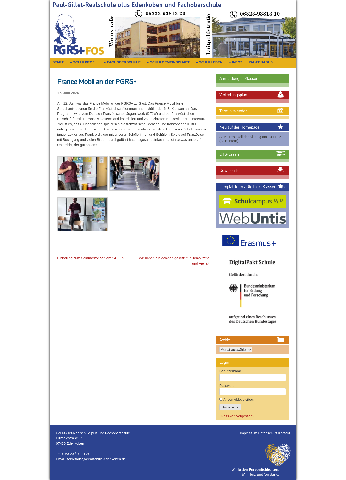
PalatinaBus (260, 62)
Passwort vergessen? (237, 416)
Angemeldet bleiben (238, 399)
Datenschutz (268, 433)
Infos (237, 62)
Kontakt (284, 433)
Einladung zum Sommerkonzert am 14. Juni (90, 258)
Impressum (249, 433)
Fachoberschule (124, 62)
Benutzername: (231, 371)
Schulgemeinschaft (170, 62)
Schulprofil (85, 62)
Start (58, 62)
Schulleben (210, 62)
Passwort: (227, 386)
